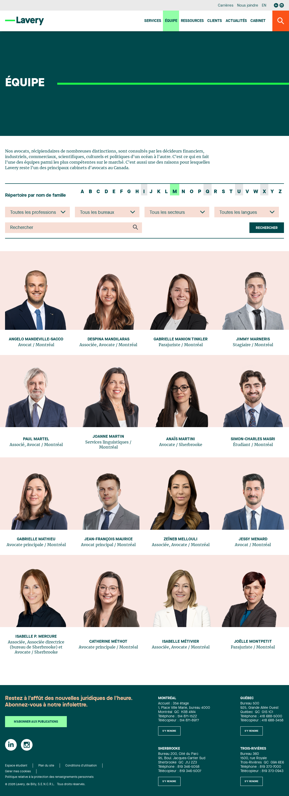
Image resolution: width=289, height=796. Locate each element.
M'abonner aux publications (36, 721)
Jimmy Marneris (253, 339)
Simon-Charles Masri (253, 439)
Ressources (192, 21)
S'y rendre (169, 731)
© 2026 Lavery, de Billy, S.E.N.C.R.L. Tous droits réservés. (45, 784)
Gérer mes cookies (18, 771)
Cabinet (258, 21)
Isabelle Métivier (180, 642)
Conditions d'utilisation (81, 765)
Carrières (225, 6)
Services (152, 21)
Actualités (236, 21)
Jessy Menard (253, 539)
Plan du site (46, 765)
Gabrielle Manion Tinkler (181, 339)
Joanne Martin (108, 437)
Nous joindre (247, 6)
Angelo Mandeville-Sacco (36, 339)
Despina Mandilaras (108, 339)
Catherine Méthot (108, 642)
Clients (214, 21)
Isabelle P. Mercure (36, 637)
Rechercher (267, 228)
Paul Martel (36, 439)
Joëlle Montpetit (253, 642)
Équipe (171, 21)
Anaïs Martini (180, 439)
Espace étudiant (16, 765)
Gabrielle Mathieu (36, 539)
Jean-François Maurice (108, 539)
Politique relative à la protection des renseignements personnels (49, 777)
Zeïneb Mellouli (180, 539)
